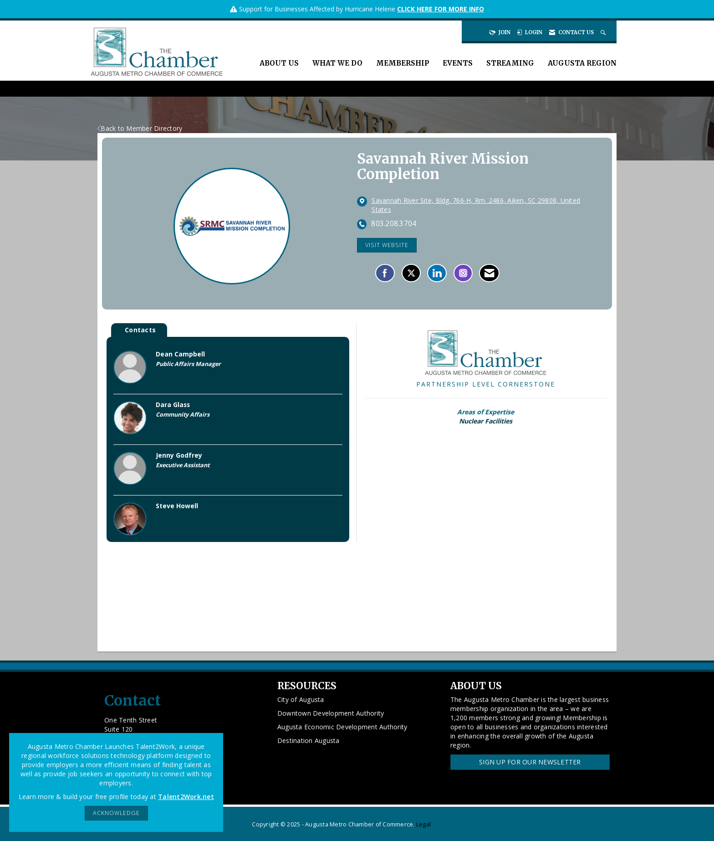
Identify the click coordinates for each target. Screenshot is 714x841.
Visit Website (386, 245)
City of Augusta (300, 699)
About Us (279, 63)
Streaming (510, 63)
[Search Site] (604, 32)
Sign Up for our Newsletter (530, 762)
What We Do (337, 63)
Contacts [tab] (140, 329)
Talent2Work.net (186, 796)
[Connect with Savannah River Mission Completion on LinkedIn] (437, 273)
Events (458, 63)
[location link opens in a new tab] (485, 205)
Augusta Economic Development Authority (342, 726)
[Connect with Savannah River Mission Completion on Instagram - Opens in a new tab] (463, 273)
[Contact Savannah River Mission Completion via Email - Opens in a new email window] (489, 273)
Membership (402, 63)
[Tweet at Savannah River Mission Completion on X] (411, 273)
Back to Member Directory (139, 128)
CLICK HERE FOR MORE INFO (440, 9)
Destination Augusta (308, 740)
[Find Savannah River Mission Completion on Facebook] (385, 273)
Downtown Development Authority (330, 713)
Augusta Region (582, 63)
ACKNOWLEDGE (116, 813)
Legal (423, 824)
